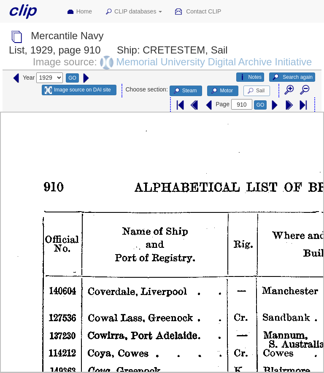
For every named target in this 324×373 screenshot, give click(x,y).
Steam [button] (185, 91)
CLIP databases (133, 12)
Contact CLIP (198, 12)
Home (79, 12)
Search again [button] (292, 77)
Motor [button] (221, 91)
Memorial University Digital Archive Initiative (214, 61)
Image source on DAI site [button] (78, 90)
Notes (250, 77)
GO (72, 78)
